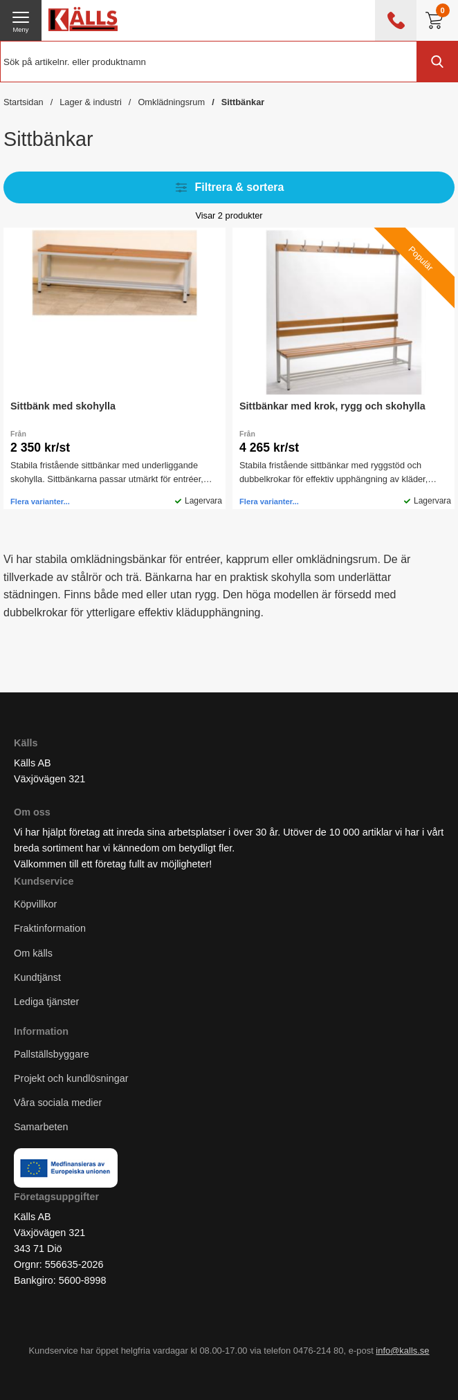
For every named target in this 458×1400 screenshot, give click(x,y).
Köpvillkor (35, 904)
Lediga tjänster (46, 1001)
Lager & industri (90, 102)
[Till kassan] (437, 20)
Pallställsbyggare (51, 1054)
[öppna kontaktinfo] (395, 20)
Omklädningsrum (171, 102)
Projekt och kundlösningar (71, 1079)
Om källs (33, 953)
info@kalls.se (402, 1350)
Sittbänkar (243, 102)
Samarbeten (42, 1127)
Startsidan (23, 102)
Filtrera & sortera (229, 187)
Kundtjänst (37, 977)
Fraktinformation (50, 928)
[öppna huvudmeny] (21, 20)
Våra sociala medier (58, 1103)
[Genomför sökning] (437, 61)
